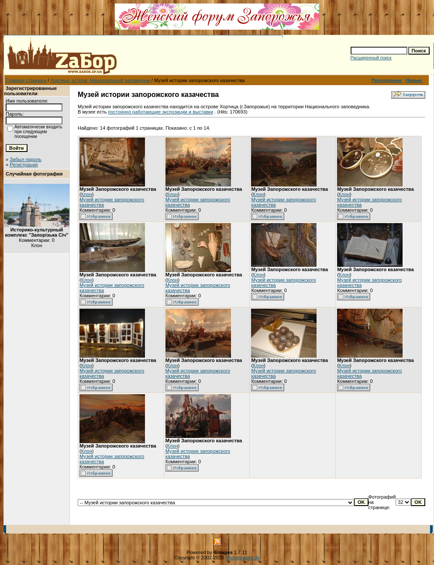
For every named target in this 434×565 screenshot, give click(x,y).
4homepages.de (242, 557)
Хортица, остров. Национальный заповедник (100, 80)
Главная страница (26, 80)
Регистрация (24, 164)
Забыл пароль (25, 159)
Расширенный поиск (371, 57)
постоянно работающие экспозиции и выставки (160, 111)
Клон (86, 194)
